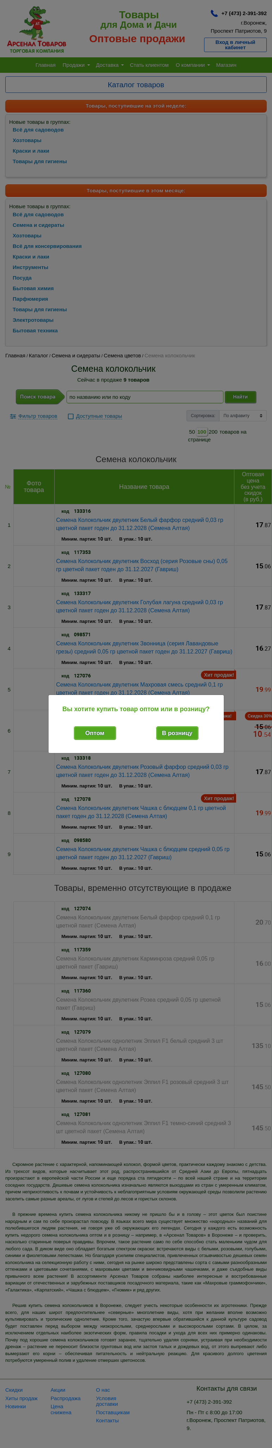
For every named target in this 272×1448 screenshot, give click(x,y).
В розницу (177, 733)
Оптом (94, 733)
